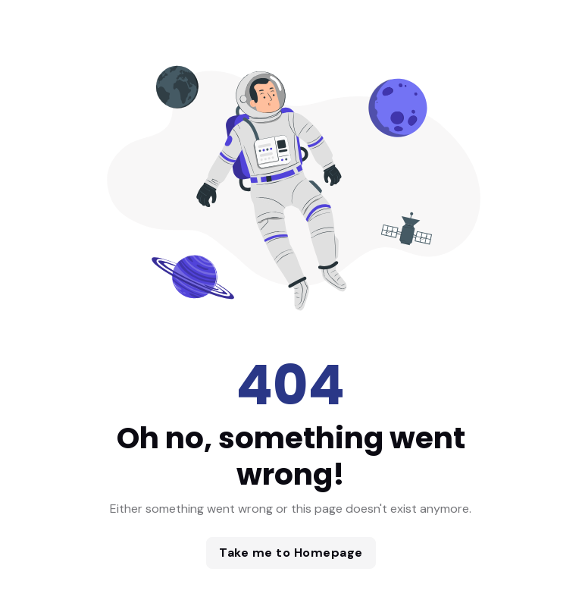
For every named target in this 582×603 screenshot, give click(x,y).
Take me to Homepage (291, 553)
